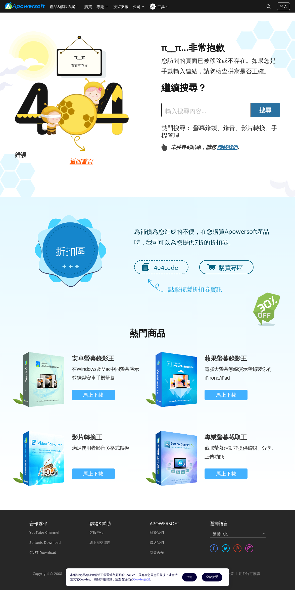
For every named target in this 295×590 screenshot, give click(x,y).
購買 (88, 6)
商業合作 (157, 552)
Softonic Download (45, 542)
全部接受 (212, 577)
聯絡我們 (227, 147)
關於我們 (157, 532)
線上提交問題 (100, 542)
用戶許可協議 (249, 573)
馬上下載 (93, 394)
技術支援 (120, 6)
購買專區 (231, 267)
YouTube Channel (44, 532)
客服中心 (96, 532)
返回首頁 (81, 161)
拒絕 (189, 577)
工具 (161, 6)
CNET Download (42, 552)
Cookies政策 (141, 579)
